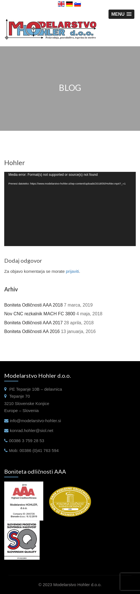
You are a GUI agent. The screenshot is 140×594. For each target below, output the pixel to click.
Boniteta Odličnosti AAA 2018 (33, 305)
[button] (121, 14)
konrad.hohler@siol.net (31, 430)
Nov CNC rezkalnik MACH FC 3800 (39, 313)
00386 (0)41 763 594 (39, 450)
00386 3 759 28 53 (26, 440)
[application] (70, 209)
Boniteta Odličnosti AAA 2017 (33, 322)
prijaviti (72, 271)
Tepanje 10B (27, 389)
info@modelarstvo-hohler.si (35, 420)
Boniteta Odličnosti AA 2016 (32, 331)
